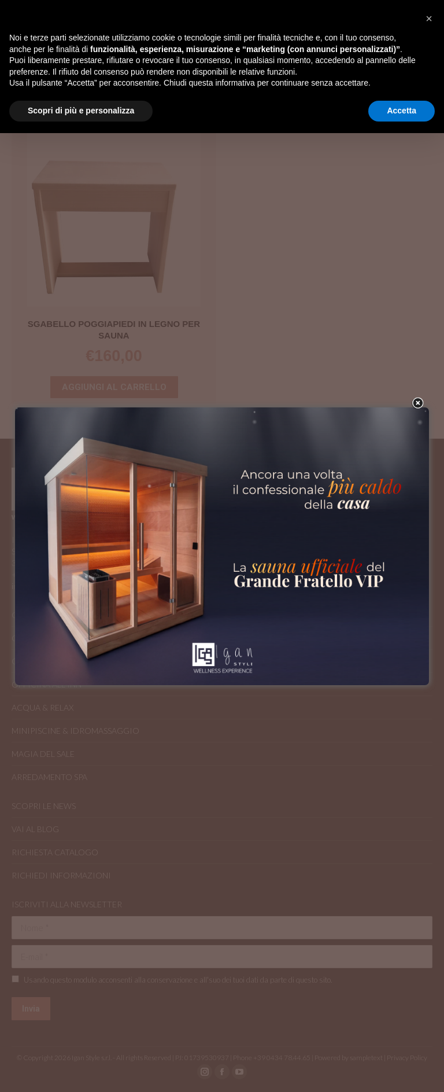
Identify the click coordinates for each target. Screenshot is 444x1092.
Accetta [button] (401, 110)
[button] (429, 18)
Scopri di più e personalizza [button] (81, 110)
